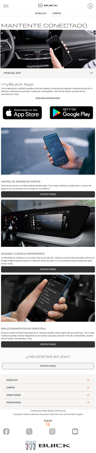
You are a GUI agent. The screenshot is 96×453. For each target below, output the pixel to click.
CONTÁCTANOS (48, 194)
